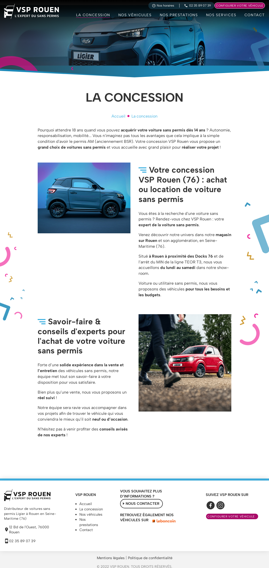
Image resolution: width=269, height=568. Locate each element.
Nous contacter (142, 503)
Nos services (221, 15)
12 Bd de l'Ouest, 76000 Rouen (26, 530)
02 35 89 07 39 (197, 5)
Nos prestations (179, 15)
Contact (254, 15)
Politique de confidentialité (150, 558)
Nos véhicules (135, 15)
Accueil (118, 116)
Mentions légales (111, 558)
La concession (93, 15)
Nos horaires (163, 5)
